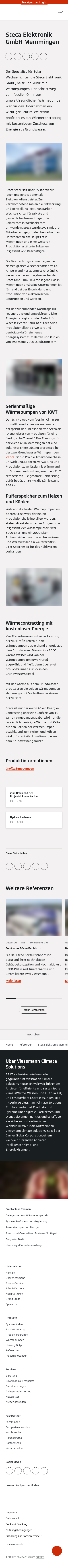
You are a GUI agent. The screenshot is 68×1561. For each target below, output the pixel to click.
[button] (57, 1551)
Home (9, 1044)
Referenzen (25, 1044)
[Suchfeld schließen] (52, 12)
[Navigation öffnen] (60, 12)
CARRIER (40, 1557)
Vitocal (10, 457)
